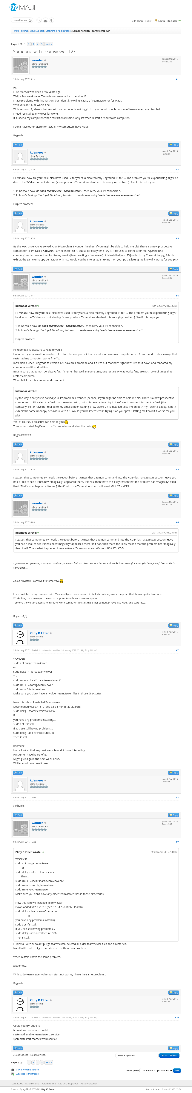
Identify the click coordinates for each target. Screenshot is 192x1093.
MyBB (25, 1089)
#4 (177, 295)
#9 (177, 841)
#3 (177, 238)
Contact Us (17, 1083)
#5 (177, 469)
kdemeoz (36, 152)
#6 (177, 522)
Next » (49, 44)
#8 (177, 797)
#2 (177, 169)
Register (172, 21)
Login (161, 21)
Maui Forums (21, 30)
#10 (177, 1017)
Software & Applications (58, 30)
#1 (177, 79)
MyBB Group (48, 1089)
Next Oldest (21, 1054)
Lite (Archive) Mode (68, 1083)
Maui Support (37, 30)
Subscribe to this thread (27, 1073)
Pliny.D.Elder (39, 633)
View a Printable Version (27, 1069)
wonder (37, 60)
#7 (177, 650)
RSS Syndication (89, 1083)
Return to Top (49, 1083)
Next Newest (37, 1054)
